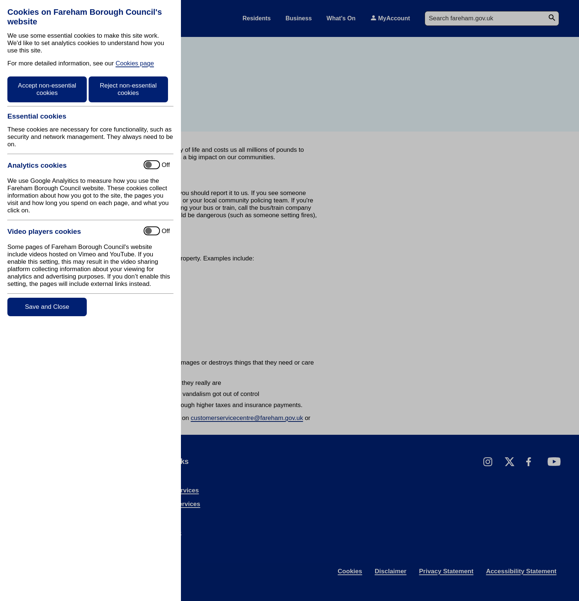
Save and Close (47, 306)
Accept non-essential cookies (47, 89)
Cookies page (135, 63)
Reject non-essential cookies (128, 89)
